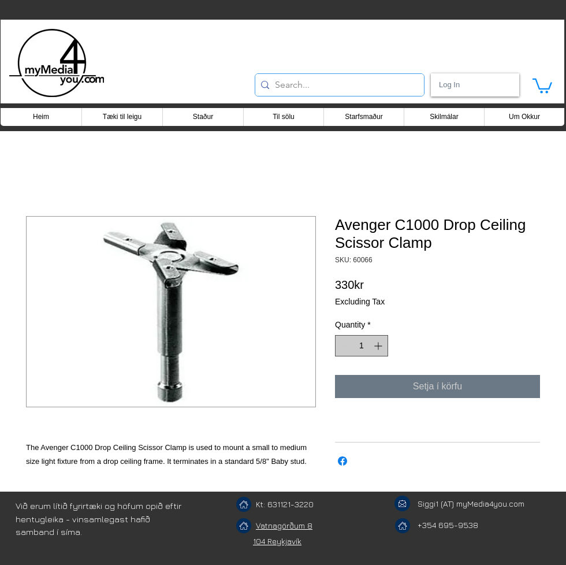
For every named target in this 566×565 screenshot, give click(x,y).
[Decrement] (344, 346)
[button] (542, 85)
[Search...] (337, 85)
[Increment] (379, 346)
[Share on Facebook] (342, 461)
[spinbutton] (361, 346)
